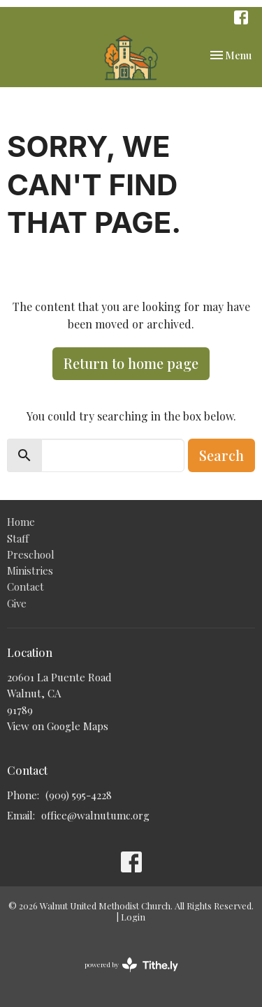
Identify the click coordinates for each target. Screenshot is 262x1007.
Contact (25, 586)
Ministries (30, 570)
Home (21, 522)
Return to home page (131, 363)
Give (17, 603)
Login (133, 917)
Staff (18, 538)
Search (221, 455)
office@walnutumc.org (95, 815)
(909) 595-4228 (78, 795)
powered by (131, 965)
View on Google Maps (57, 726)
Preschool (30, 554)
